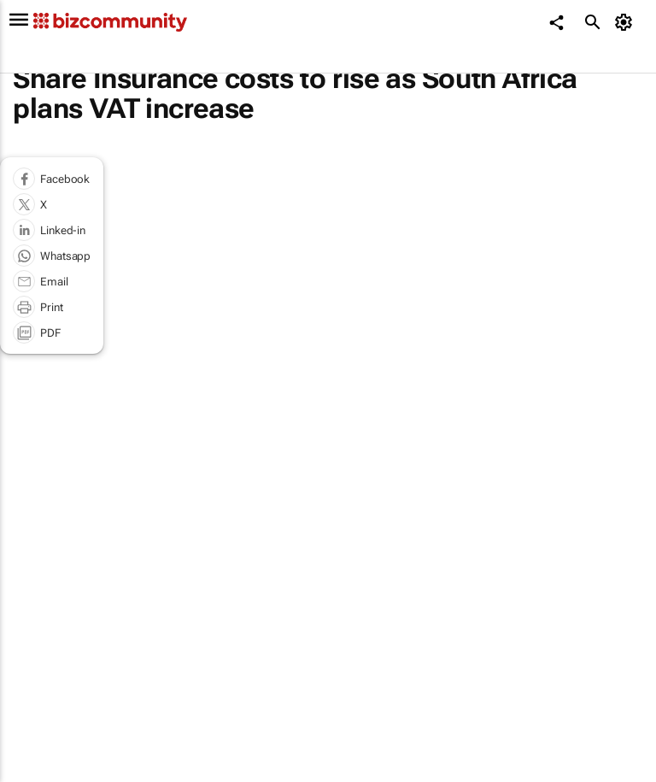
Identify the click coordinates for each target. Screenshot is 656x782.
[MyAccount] (626, 22)
